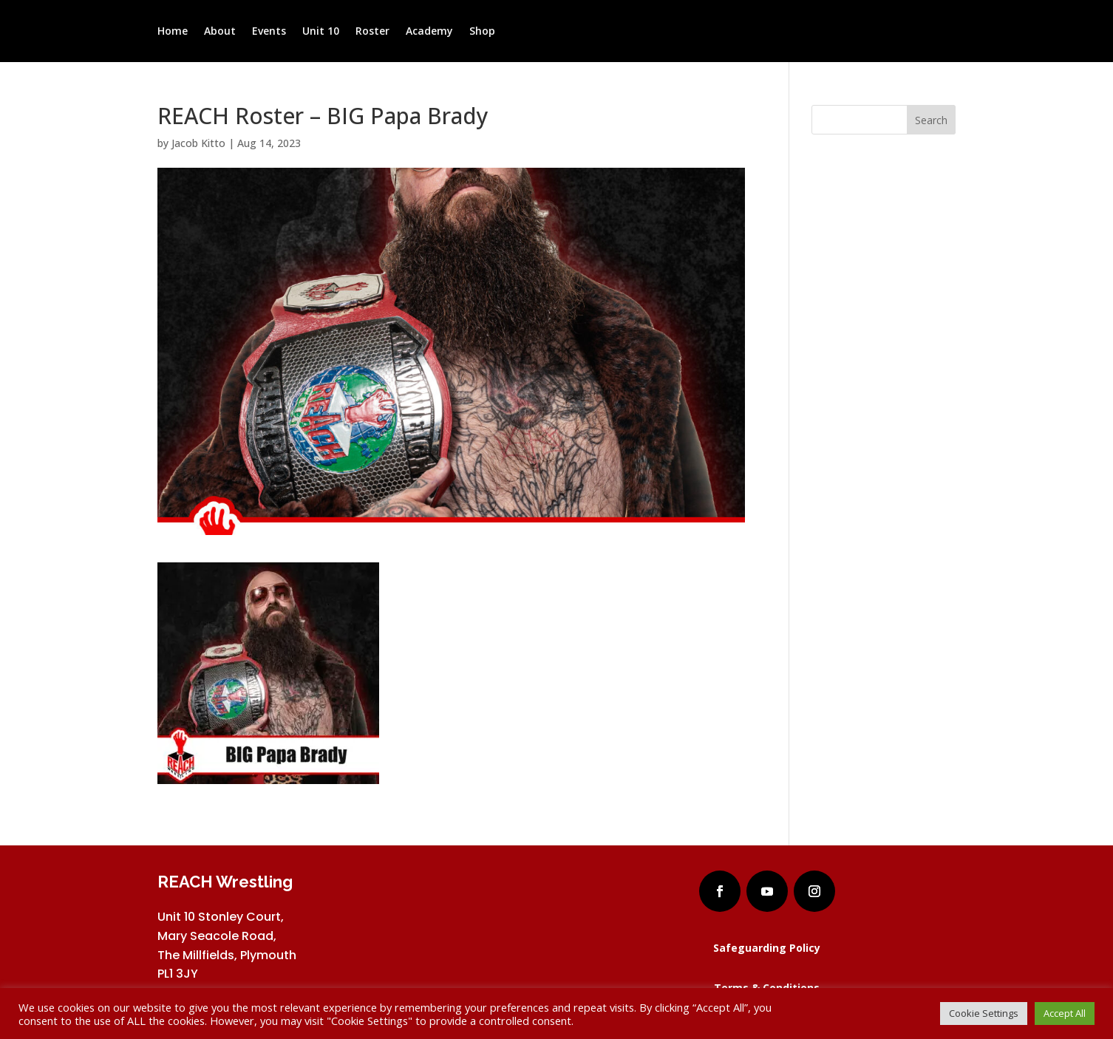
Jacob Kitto (198, 143)
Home (172, 32)
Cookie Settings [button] (983, 1013)
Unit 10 (320, 32)
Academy (429, 32)
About (220, 32)
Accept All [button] (1065, 1013)
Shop (482, 32)
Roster (372, 32)
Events (269, 32)
